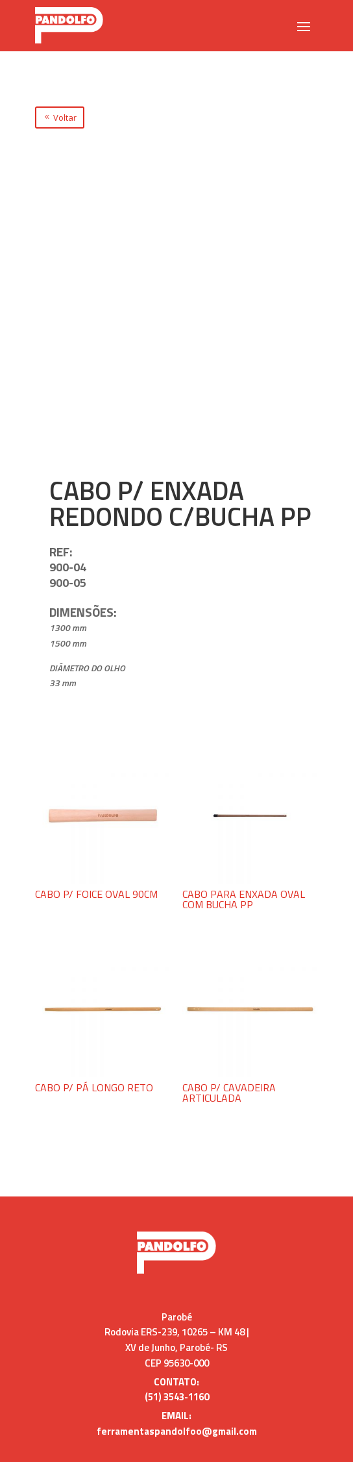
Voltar (65, 117)
